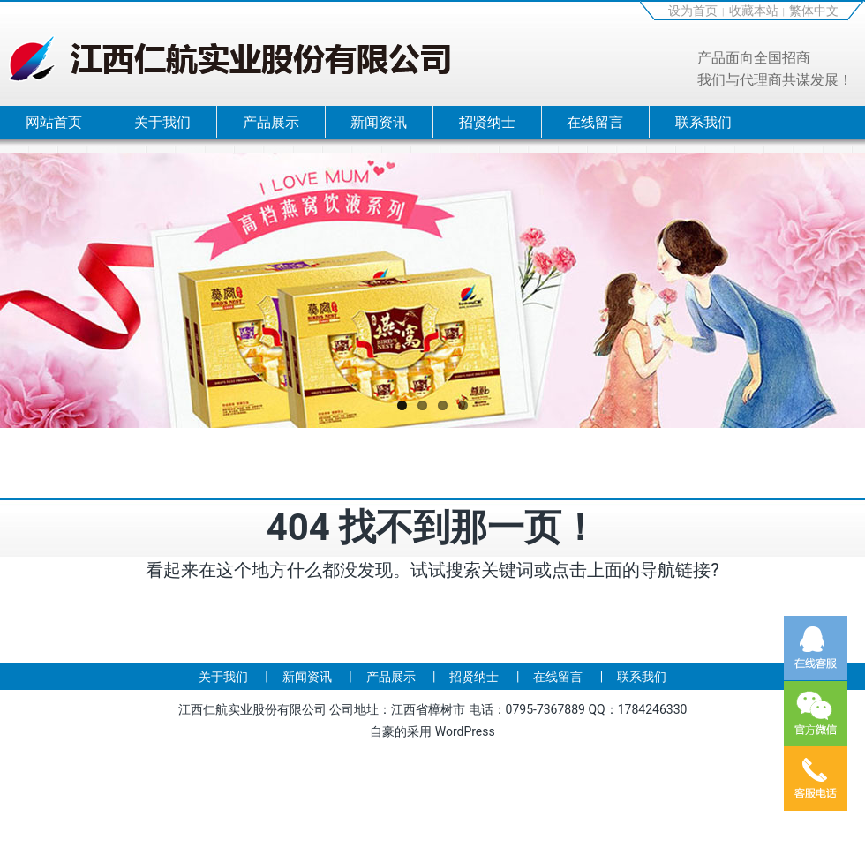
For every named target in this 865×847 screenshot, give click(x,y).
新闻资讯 (378, 122)
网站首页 (54, 122)
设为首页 (693, 11)
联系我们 (703, 122)
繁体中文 (814, 11)
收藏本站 (753, 11)
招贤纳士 (487, 122)
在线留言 (595, 122)
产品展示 (271, 122)
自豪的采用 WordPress (432, 731)
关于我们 (162, 122)
